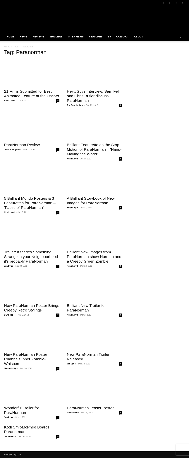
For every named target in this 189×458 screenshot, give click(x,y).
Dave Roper (9, 315)
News (23, 36)
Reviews (38, 36)
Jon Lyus (8, 266)
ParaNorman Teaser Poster (90, 408)
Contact (122, 36)
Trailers (56, 36)
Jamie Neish (73, 412)
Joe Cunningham (75, 105)
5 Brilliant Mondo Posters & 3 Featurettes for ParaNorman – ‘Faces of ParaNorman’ (30, 203)
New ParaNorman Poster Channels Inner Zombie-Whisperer (25, 359)
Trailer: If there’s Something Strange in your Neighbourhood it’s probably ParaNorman (31, 256)
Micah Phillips (11, 368)
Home (10, 36)
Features (95, 36)
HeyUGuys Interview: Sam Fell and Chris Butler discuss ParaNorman (93, 96)
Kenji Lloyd (9, 100)
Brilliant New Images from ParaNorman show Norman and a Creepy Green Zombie (94, 256)
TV (109, 36)
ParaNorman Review (22, 145)
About (138, 36)
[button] (180, 36)
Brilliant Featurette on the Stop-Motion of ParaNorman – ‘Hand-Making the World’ (94, 149)
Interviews (76, 36)
